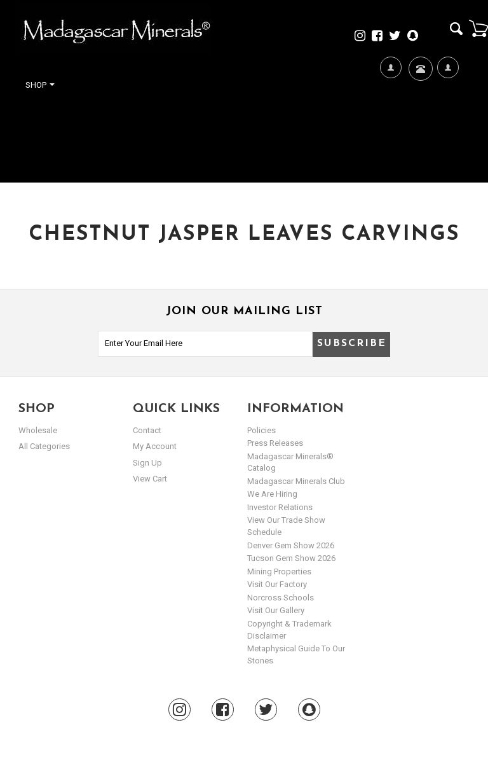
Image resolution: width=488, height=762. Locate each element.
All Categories (44, 446)
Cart (478, 28)
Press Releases (275, 443)
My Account (447, 108)
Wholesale (37, 430)
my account (155, 446)
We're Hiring (390, 108)
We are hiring (272, 494)
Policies (261, 430)
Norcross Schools (280, 597)
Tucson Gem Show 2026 (291, 558)
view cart (150, 478)
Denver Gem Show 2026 (290, 545)
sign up (147, 463)
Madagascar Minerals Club (296, 481)
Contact (419, 84)
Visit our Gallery (275, 610)
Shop (40, 85)
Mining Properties (279, 571)
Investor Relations (280, 507)
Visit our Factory (277, 584)
